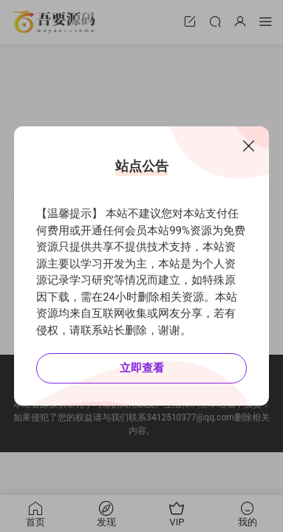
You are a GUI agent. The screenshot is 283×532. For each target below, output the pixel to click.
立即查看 (142, 368)
